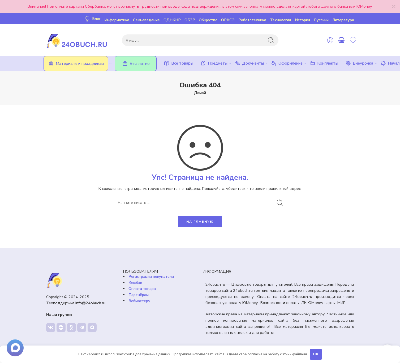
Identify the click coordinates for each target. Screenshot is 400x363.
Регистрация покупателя (151, 276)
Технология (280, 20)
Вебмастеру (139, 300)
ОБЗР (189, 20)
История (302, 20)
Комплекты (323, 63)
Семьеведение (146, 20)
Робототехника (252, 20)
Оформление (286, 63)
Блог (92, 18)
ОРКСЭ (228, 20)
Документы (249, 63)
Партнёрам (138, 294)
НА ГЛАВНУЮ (200, 221)
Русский (321, 20)
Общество (208, 20)
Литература (343, 20)
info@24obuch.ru (90, 303)
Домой (200, 92)
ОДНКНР (172, 20)
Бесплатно (136, 63)
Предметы (213, 63)
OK (316, 354)
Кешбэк (135, 282)
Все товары (178, 63)
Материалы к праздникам (78, 63)
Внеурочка (359, 63)
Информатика (116, 20)
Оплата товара (142, 288)
